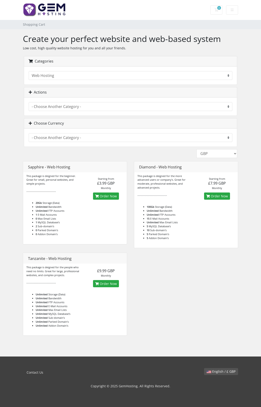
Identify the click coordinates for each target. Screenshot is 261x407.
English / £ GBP (221, 371)
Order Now (106, 196)
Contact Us (35, 372)
